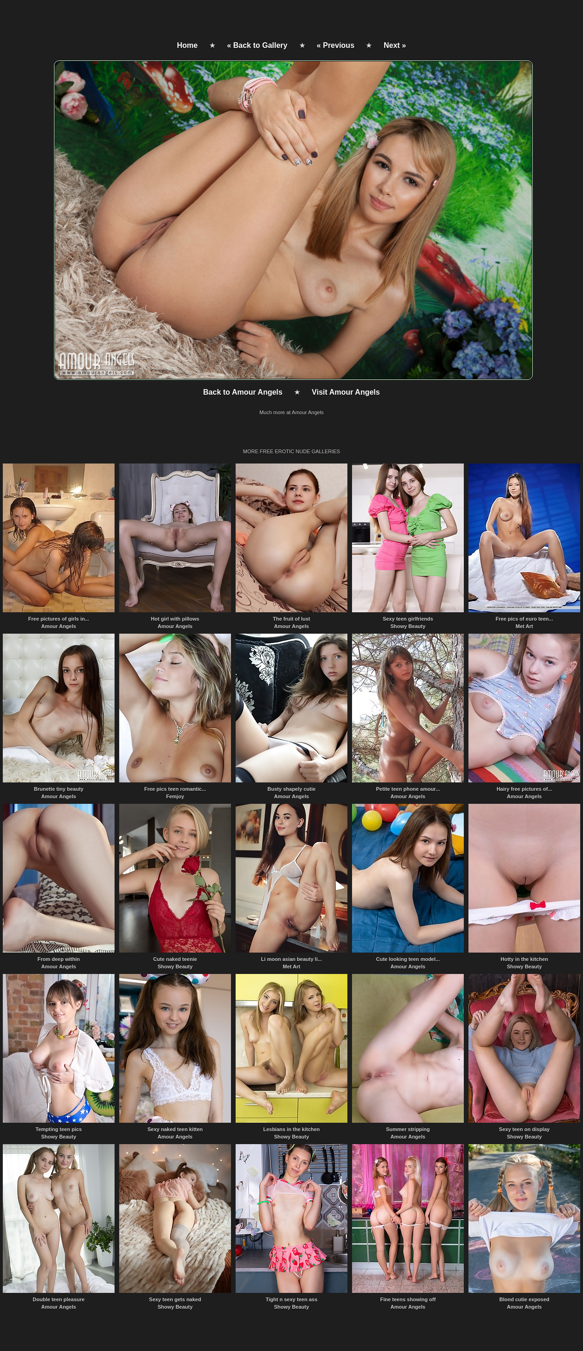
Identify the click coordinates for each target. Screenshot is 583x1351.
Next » (395, 45)
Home (187, 45)
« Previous (335, 45)
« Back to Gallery (257, 45)
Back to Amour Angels (242, 392)
